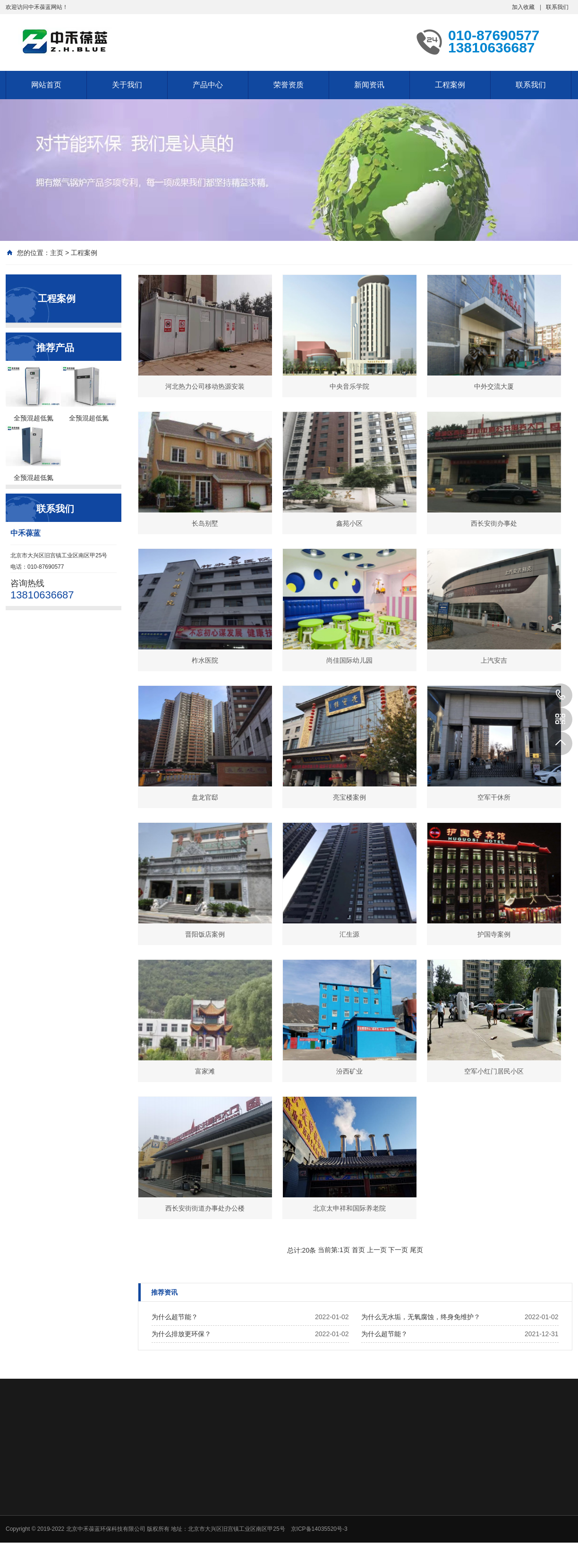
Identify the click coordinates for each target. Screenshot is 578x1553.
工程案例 (450, 85)
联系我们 (557, 7)
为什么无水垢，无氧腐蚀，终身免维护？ (420, 1317)
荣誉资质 (288, 85)
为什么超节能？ (175, 1317)
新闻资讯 (369, 85)
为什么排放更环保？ (181, 1334)
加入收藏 (523, 7)
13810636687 (560, 695)
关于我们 (127, 85)
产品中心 (208, 85)
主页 (56, 252)
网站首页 (46, 85)
